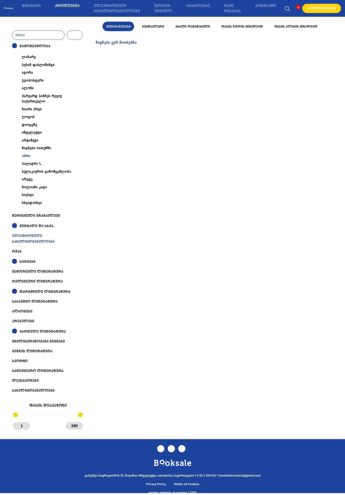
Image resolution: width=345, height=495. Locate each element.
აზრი (26, 156)
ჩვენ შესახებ (232, 8)
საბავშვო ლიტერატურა (35, 301)
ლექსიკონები (25, 381)
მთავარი (31, 6)
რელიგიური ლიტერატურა (37, 281)
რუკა (17, 251)
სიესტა (28, 195)
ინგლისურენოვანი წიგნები (38, 341)
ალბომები (22, 311)
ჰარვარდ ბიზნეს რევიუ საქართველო (42, 99)
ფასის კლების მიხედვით (295, 26)
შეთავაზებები (118, 26)
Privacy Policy (156, 484)
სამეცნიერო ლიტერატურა (37, 371)
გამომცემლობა (34, 46)
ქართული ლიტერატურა (42, 331)
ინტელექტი (32, 133)
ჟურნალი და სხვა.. (37, 226)
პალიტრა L (31, 164)
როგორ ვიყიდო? (163, 8)
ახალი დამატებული (192, 26)
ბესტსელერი (153, 26)
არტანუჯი (30, 140)
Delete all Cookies (186, 484)
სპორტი (20, 361)
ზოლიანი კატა (34, 187)
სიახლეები (198, 6)
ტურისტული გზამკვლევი (36, 216)
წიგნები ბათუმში (36, 148)
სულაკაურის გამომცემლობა (46, 172)
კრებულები (23, 321)
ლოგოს (28, 117)
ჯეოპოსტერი (33, 80)
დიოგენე (29, 125)
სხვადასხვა (32, 203)
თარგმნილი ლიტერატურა (44, 292)
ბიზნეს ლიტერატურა (32, 351)
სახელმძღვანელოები (33, 390)
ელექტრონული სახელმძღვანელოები (117, 8)
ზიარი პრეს (32, 109)
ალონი (28, 88)
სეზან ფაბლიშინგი (38, 65)
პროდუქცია (67, 6)
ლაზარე (29, 57)
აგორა (27, 73)
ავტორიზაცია (321, 8)
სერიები (27, 262)
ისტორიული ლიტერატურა (37, 271)
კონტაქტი (265, 6)
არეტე (27, 179)
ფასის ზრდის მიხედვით (242, 26)
